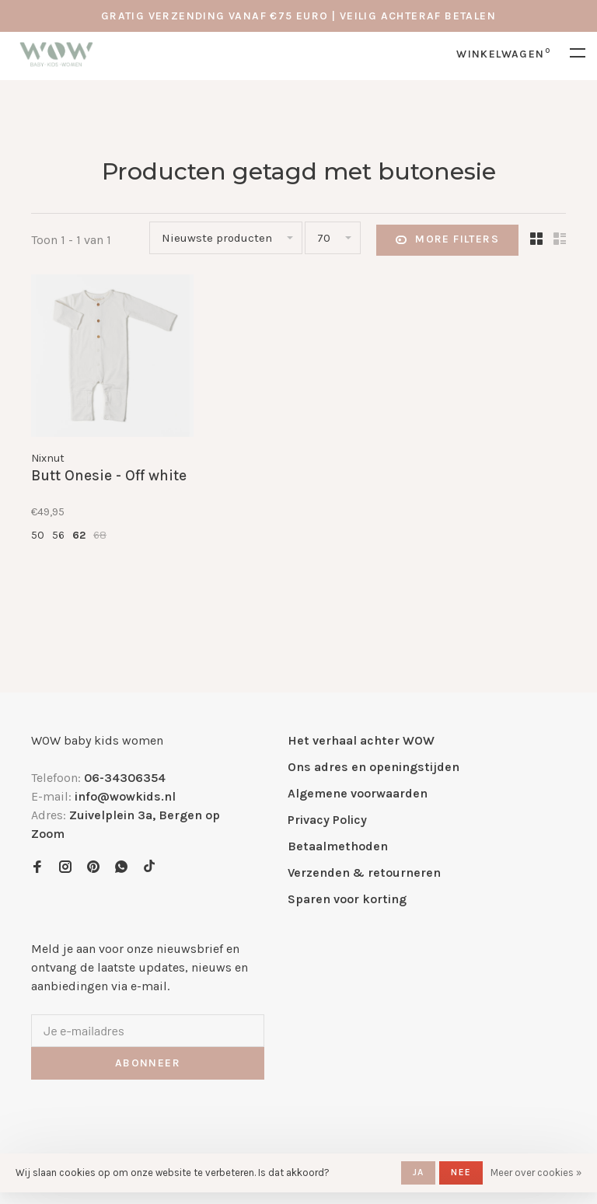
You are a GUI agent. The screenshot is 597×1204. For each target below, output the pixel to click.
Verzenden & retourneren (364, 872)
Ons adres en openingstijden (373, 766)
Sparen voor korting (347, 899)
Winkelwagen (503, 54)
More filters (447, 240)
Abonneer (147, 1063)
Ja (418, 1172)
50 (37, 535)
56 (58, 535)
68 (99, 535)
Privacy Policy (327, 819)
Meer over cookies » (536, 1172)
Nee (461, 1172)
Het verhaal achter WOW (361, 740)
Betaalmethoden (338, 846)
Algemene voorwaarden (358, 793)
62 (79, 535)
